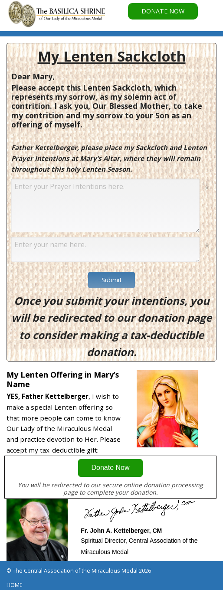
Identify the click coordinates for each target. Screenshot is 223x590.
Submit (112, 280)
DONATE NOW (162, 11)
